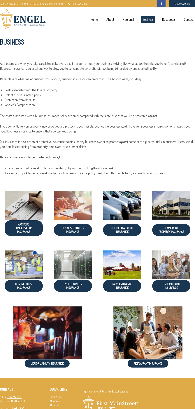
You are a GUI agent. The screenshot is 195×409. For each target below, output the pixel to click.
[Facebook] (161, 3)
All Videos (54, 400)
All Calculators (57, 404)
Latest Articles (56, 396)
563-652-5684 (77, 3)
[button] (94, 19)
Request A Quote (182, 3)
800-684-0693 (18, 401)
